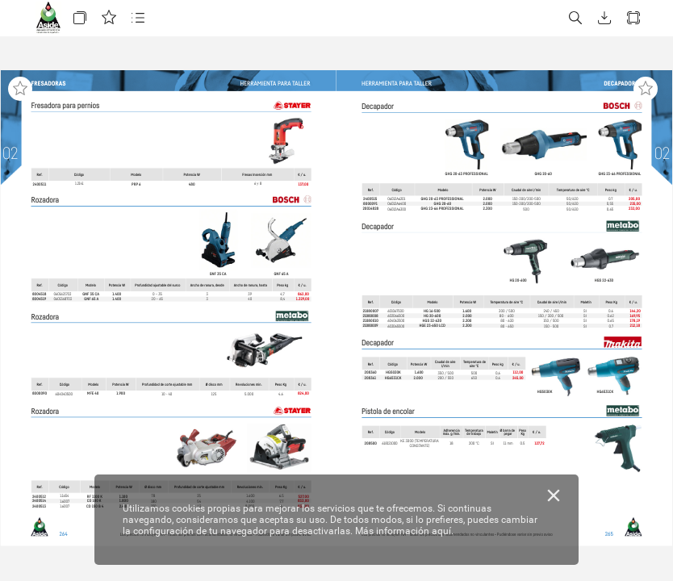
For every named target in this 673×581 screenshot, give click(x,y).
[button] (79, 18)
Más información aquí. (404, 531)
